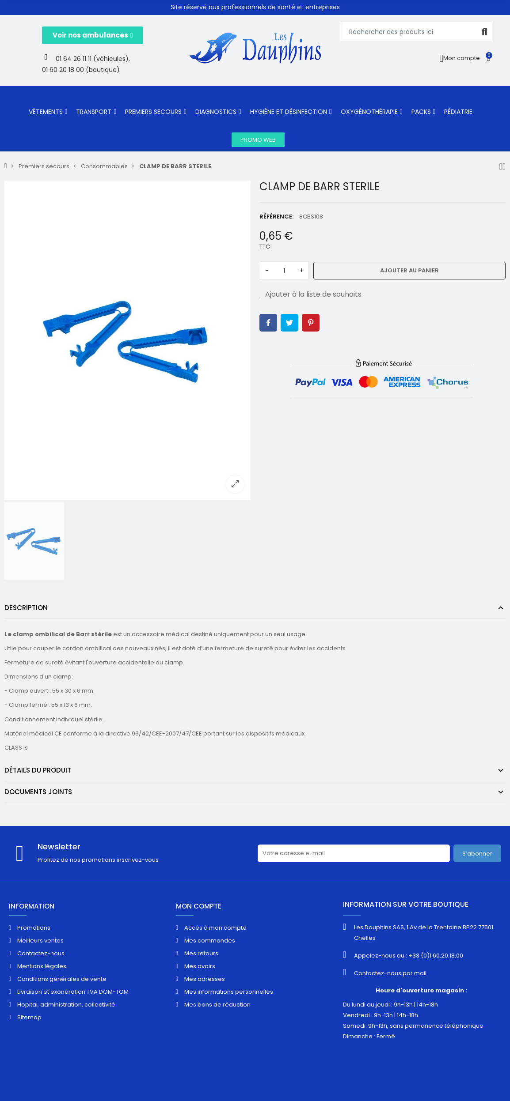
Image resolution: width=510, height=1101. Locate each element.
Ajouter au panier (409, 270)
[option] (127, 340)
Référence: (276, 216)
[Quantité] (284, 270)
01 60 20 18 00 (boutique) (81, 69)
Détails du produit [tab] (37, 770)
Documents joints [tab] (38, 791)
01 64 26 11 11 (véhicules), (93, 58)
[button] (92, 35)
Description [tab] (26, 607)
